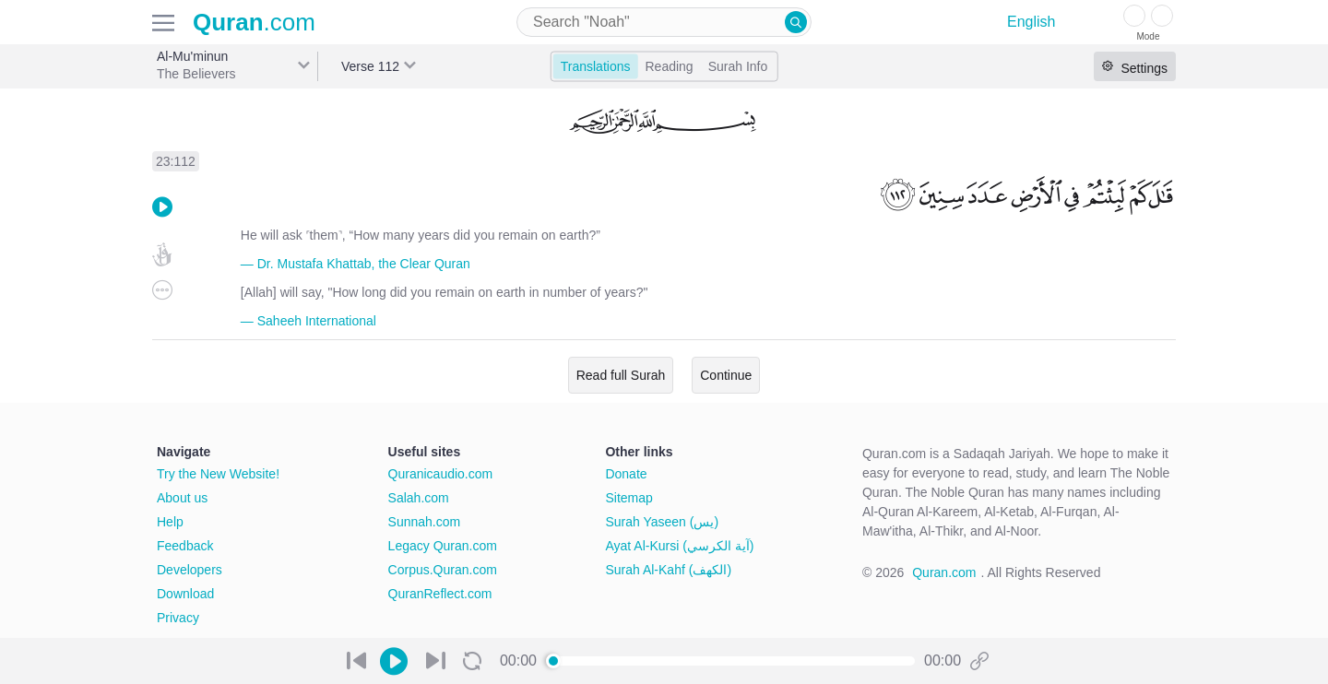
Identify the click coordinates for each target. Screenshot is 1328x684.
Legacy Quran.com (442, 545)
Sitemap (628, 497)
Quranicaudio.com (440, 473)
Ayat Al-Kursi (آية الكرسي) (679, 545)
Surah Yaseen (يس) (661, 521)
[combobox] (664, 22)
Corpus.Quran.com (442, 569)
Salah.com (418, 497)
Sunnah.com (424, 521)
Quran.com (944, 572)
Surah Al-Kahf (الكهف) (668, 569)
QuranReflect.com (440, 593)
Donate (625, 473)
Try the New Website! (218, 473)
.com (254, 22)
